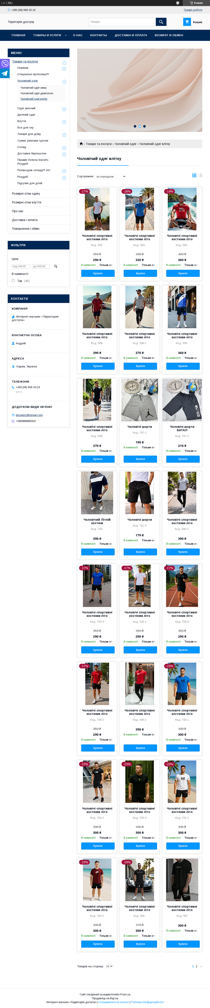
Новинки (22, 67)
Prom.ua (125, 994)
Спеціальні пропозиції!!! (33, 74)
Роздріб (22, 176)
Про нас (17, 211)
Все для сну (25, 127)
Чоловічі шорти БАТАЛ (182, 428)
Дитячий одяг (26, 114)
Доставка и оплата (131, 35)
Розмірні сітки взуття (26, 202)
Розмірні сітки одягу (26, 193)
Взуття (21, 121)
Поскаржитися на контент (114, 1002)
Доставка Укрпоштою (31, 153)
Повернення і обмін (25, 228)
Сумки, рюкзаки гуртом (32, 140)
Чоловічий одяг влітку (34, 98)
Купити (97, 273)
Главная (18, 35)
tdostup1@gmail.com (29, 415)
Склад (21, 147)
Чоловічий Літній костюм (97, 521)
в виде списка (200, 176)
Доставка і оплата (25, 220)
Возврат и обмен (169, 35)
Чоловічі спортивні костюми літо (97, 237)
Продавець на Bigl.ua (105, 998)
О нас (77, 35)
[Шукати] (161, 22)
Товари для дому (29, 134)
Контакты (98, 35)
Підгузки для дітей (29, 183)
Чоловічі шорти (140, 426)
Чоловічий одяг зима (33, 87)
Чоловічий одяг (125, 144)
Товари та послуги (99, 144)
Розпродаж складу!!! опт (33, 170)
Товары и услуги (47, 35)
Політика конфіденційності (147, 1002)
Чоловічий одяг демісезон (37, 93)
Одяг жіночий (26, 108)
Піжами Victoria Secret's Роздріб (32, 161)
